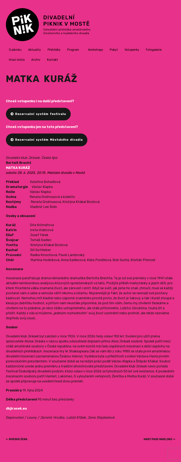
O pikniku (15, 49)
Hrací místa (17, 59)
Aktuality (34, 49)
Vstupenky (132, 49)
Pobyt (114, 49)
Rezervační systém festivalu (38, 114)
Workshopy (95, 49)
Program (73, 49)
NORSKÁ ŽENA (18, 439)
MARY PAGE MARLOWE (158, 439)
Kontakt (52, 59)
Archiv (35, 59)
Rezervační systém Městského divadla (47, 139)
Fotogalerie (154, 49)
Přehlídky (54, 49)
